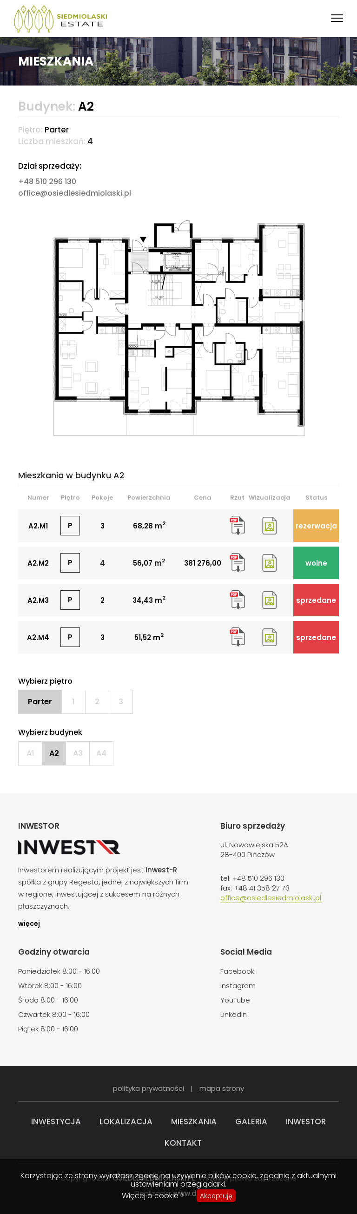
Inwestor (306, 1121)
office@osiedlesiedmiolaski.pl (74, 193)
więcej (29, 924)
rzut (237, 525)
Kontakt (183, 1142)
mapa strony (221, 1088)
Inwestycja (56, 1121)
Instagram (238, 985)
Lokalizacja (125, 1121)
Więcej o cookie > (153, 1195)
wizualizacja (269, 525)
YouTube (235, 1000)
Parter (40, 701)
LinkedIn (233, 1014)
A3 (78, 753)
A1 (30, 753)
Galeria (251, 1121)
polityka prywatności (148, 1088)
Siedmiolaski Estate (60, 19)
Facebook (237, 971)
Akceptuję (216, 1196)
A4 (101, 753)
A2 (54, 753)
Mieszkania (194, 1121)
